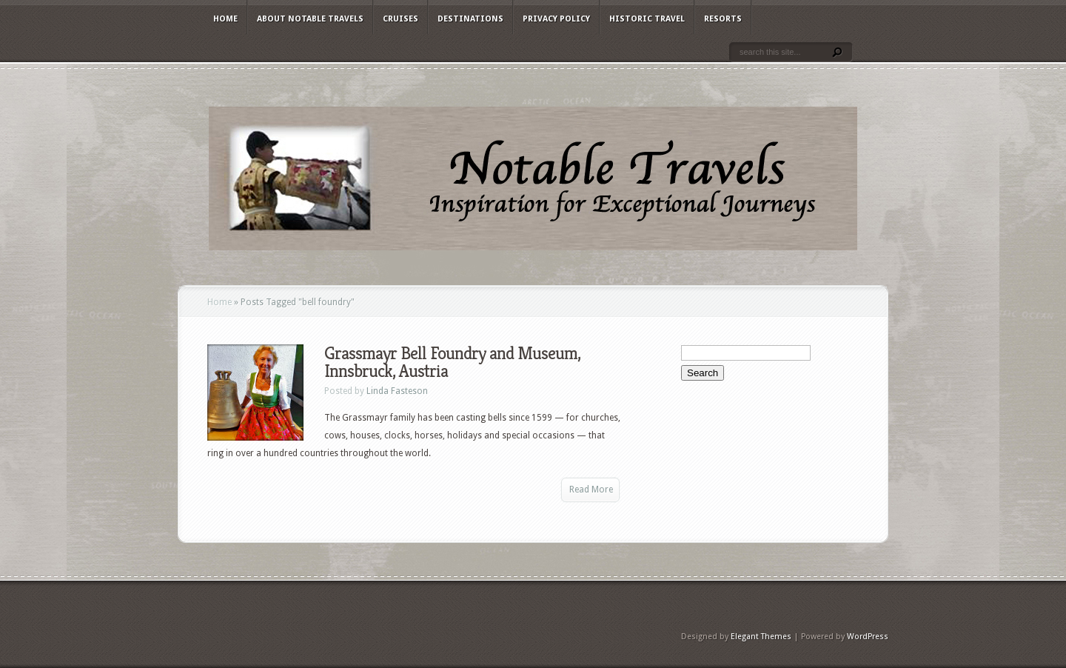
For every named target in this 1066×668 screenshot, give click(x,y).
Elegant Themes (761, 636)
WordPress (867, 636)
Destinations (470, 19)
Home (225, 19)
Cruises (400, 19)
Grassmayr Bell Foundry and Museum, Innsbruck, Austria (452, 362)
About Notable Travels (310, 19)
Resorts (723, 19)
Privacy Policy (556, 19)
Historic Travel (647, 19)
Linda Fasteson (397, 391)
